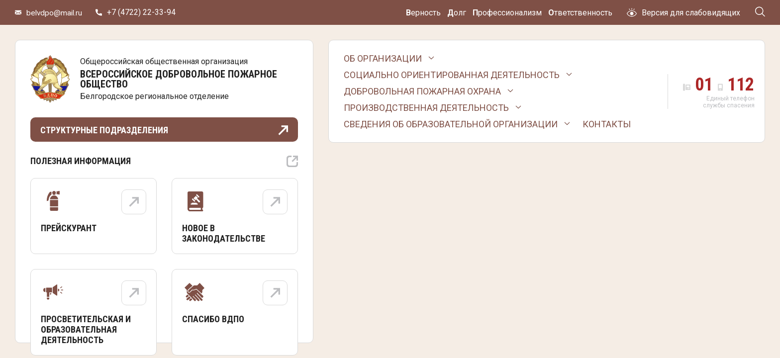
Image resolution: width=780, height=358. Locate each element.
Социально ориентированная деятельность (452, 75)
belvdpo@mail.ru (55, 12)
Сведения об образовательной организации (451, 124)
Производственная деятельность (426, 107)
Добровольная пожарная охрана (422, 91)
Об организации (383, 58)
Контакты (607, 124)
